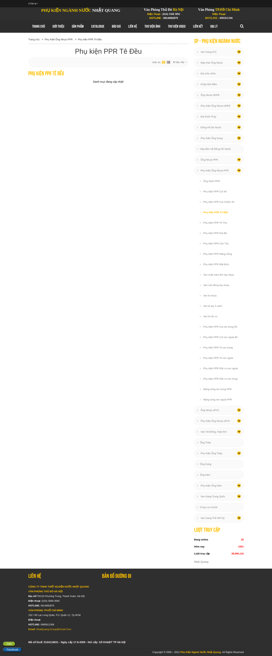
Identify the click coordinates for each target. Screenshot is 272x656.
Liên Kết (198, 26)
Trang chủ (38, 26)
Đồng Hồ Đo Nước (209, 127)
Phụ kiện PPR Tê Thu (213, 222)
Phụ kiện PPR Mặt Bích (214, 264)
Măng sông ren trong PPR (216, 389)
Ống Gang (204, 464)
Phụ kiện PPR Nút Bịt (213, 233)
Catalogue (97, 26)
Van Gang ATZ (207, 52)
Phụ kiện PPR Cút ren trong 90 (218, 326)
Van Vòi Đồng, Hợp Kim (212, 431)
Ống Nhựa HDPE (208, 95)
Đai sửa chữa (206, 73)
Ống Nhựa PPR (207, 159)
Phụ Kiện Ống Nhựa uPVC (213, 421)
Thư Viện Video (176, 26)
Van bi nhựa (208, 295)
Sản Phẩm (78, 26)
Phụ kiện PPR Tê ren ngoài (216, 358)
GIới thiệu (58, 26)
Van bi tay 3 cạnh (211, 306)
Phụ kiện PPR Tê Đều (90, 39)
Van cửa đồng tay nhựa (214, 285)
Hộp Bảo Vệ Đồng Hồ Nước (214, 149)
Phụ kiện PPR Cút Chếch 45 (217, 202)
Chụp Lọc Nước (207, 507)
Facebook (12, 649)
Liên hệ (132, 26)
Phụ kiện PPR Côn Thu (214, 243)
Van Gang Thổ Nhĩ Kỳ (211, 518)
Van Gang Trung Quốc (211, 496)
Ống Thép (204, 442)
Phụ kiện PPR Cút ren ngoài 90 (219, 337)
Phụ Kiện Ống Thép (209, 453)
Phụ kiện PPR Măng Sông (216, 254)
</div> (173, 607)
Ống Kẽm (203, 474)
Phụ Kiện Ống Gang (210, 138)
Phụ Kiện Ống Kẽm (209, 485)
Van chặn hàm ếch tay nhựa (217, 274)
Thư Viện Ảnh (152, 26)
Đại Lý (214, 26)
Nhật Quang (201, 561)
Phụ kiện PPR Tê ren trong (216, 347)
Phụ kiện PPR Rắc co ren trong (219, 378)
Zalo (9, 643)
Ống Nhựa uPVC (208, 410)
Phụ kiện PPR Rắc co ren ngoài (219, 368)
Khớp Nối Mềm (207, 84)
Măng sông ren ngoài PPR (216, 399)
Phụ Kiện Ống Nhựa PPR (59, 39)
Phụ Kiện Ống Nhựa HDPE (213, 105)
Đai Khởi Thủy (206, 116)
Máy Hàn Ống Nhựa (210, 62)
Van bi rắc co (208, 316)
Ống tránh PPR (210, 181)
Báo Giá (116, 26)
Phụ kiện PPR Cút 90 (213, 191)
